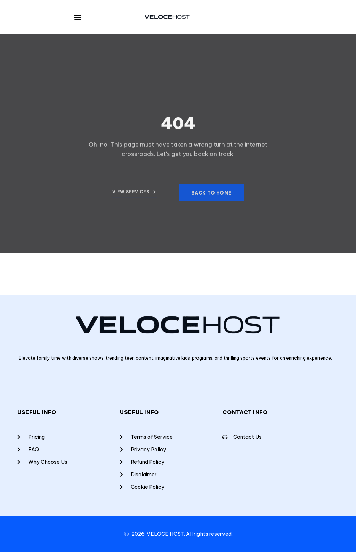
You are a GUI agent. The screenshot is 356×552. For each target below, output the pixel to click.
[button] (78, 17)
